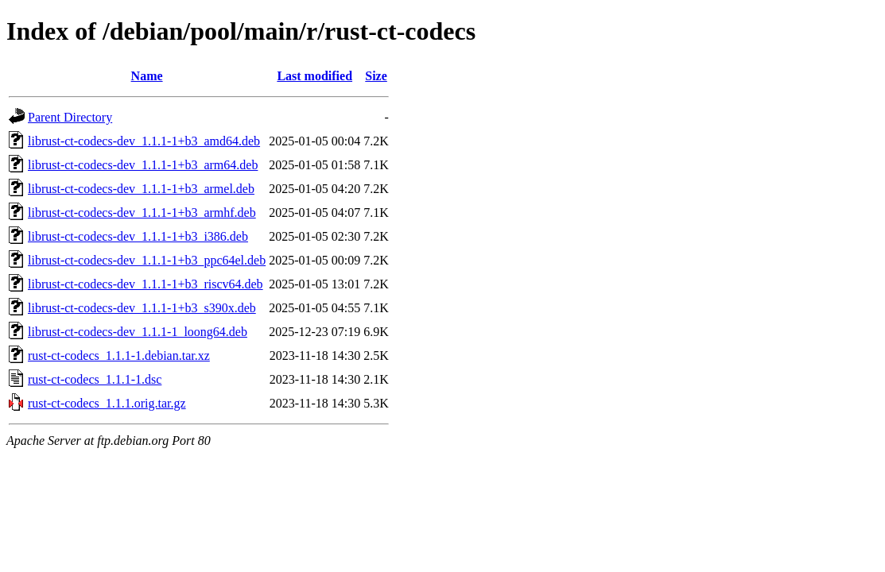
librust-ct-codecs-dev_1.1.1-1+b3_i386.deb (138, 236)
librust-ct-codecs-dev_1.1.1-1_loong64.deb (137, 331)
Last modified (314, 76)
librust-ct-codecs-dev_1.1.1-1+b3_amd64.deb (144, 141)
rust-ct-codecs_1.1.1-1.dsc (94, 379)
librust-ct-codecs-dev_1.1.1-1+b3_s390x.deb (142, 308)
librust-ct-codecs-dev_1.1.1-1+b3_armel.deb (141, 188)
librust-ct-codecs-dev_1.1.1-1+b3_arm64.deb (143, 165)
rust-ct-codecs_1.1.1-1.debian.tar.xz (119, 355)
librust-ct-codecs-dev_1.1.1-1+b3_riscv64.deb (145, 284)
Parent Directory (70, 117)
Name (147, 76)
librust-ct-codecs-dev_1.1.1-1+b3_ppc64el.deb (147, 260)
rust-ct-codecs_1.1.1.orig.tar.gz (107, 403)
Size (376, 76)
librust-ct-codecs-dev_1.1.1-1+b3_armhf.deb (142, 212)
